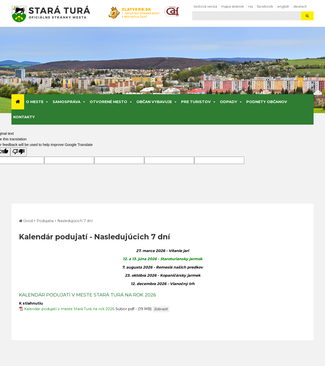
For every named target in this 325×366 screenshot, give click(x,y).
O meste (34, 101)
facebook (265, 6)
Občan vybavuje (154, 101)
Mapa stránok (232, 6)
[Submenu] (46, 101)
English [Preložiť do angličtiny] (283, 6)
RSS (250, 6)
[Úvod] (17, 101)
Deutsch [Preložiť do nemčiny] (300, 6)
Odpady (228, 101)
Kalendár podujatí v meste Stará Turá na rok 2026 (69, 309)
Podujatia (45, 221)
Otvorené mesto (108, 101)
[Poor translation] (18, 152)
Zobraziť (161, 309)
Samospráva (66, 101)
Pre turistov (196, 101)
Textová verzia (205, 6)
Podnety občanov (266, 101)
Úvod (28, 221)
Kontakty (24, 117)
